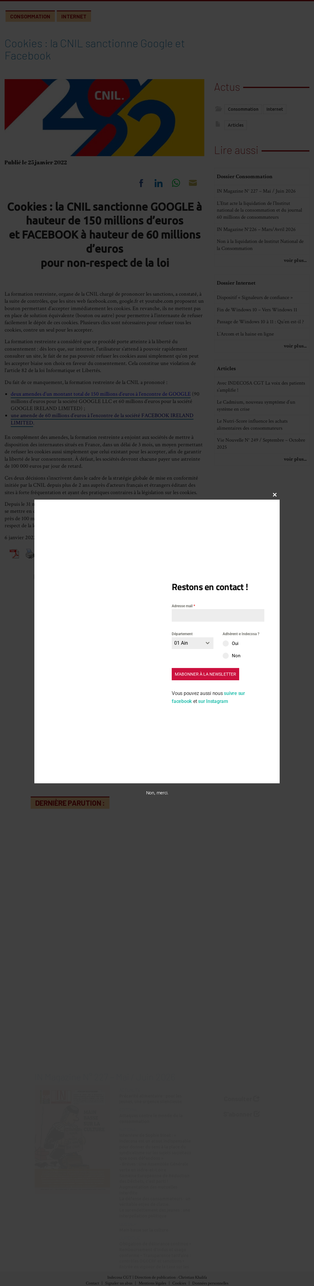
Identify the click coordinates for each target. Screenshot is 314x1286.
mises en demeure (97, 518)
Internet (73, 16)
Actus (227, 85)
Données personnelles (210, 1283)
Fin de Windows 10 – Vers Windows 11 (257, 332)
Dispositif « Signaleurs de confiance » (255, 320)
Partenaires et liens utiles (252, 1270)
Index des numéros (38, 1244)
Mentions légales (152, 1283)
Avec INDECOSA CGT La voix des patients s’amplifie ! (261, 409)
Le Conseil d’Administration (256, 1253)
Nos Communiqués (183, 1253)
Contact (92, 1283)
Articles (235, 127)
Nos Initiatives (179, 1244)
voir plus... (295, 283)
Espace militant (179, 1270)
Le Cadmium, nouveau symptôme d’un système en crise (256, 428)
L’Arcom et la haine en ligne (245, 356)
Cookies (179, 1283)
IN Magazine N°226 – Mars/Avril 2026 (256, 251)
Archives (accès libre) (41, 1253)
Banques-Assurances (111, 1253)
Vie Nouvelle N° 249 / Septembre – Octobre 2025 (261, 466)
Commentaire (67, 724)
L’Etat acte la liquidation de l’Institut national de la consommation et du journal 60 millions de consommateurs (259, 233)
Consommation (30, 16)
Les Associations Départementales (262, 1261)
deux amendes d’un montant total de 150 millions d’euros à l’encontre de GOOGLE (101, 393)
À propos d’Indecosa (247, 1244)
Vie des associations (184, 1261)
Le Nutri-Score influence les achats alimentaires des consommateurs (252, 447)
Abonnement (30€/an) (43, 1261)
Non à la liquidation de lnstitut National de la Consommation (260, 267)
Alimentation (103, 1244)
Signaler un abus (118, 1283)
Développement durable (115, 1270)
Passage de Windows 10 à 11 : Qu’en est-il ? (260, 344)
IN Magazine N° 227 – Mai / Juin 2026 (256, 213)
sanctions (134, 518)
